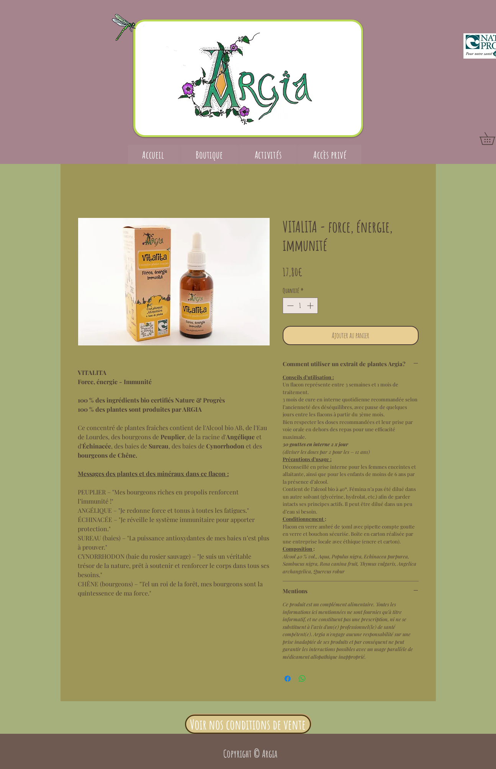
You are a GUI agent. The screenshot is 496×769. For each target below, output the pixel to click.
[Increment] (311, 305)
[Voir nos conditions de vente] (248, 724)
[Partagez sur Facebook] (287, 678)
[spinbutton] (300, 305)
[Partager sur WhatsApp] (302, 678)
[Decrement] (289, 305)
